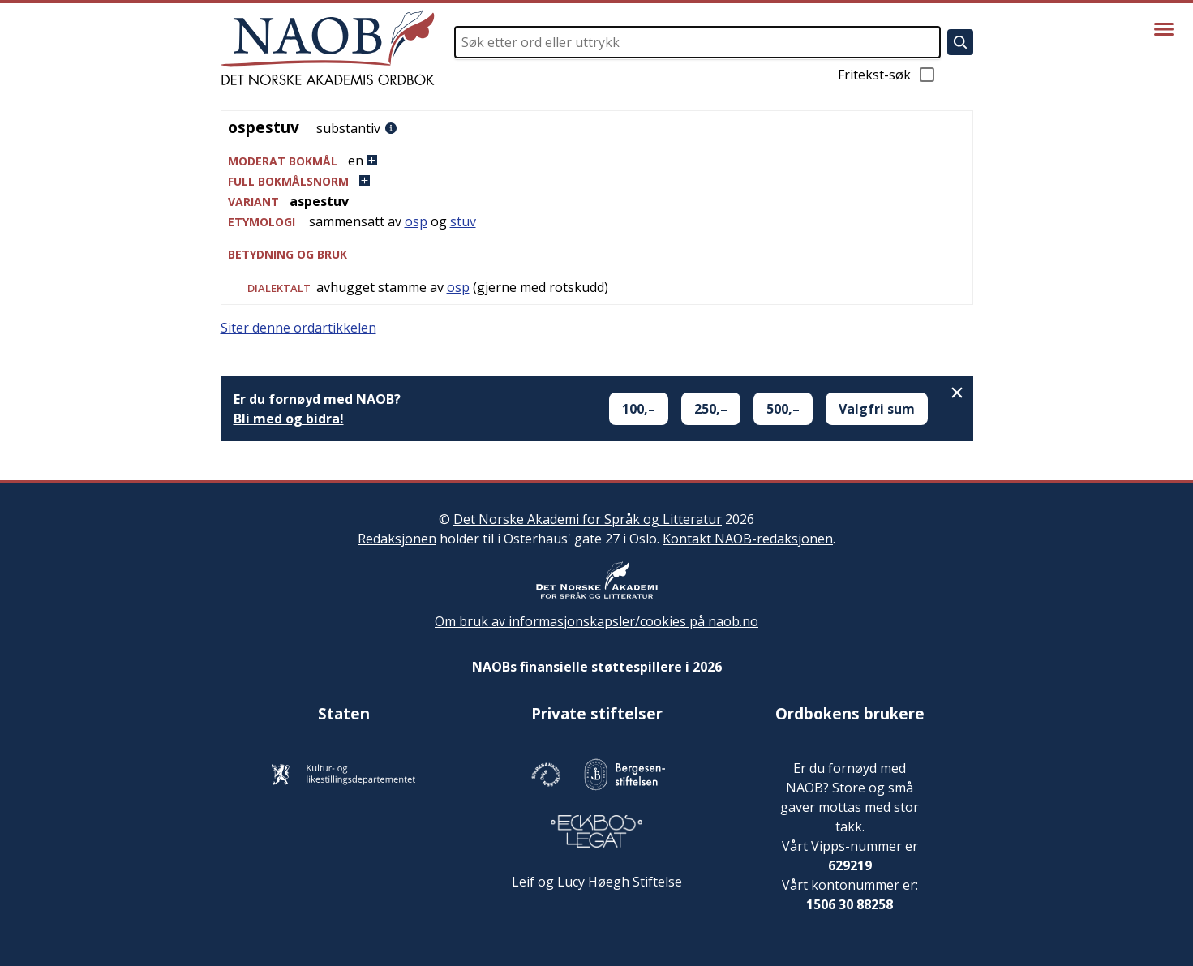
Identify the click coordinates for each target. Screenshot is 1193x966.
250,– (710, 409)
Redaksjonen (397, 538)
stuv (463, 221)
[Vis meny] (1164, 29)
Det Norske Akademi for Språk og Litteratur (587, 519)
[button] (597, 161)
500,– (783, 409)
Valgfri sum (877, 409)
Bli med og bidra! (289, 418)
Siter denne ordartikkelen (298, 328)
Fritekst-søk (887, 74)
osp (416, 221)
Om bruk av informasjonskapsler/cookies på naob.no (596, 621)
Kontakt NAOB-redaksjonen (748, 538)
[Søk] (960, 42)
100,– (638, 409)
